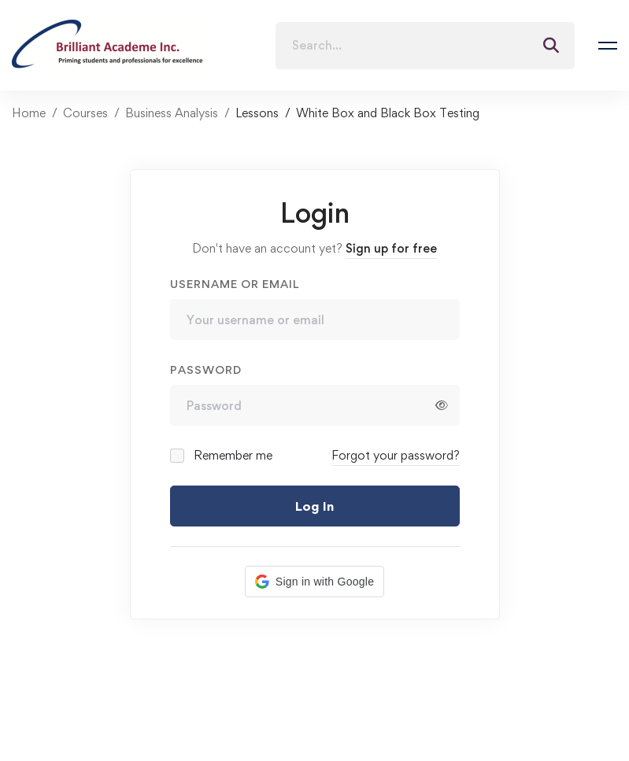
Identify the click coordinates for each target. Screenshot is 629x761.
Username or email (234, 283)
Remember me (222, 455)
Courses (85, 112)
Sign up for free (391, 248)
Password (206, 369)
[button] (314, 581)
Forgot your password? (395, 455)
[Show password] (442, 405)
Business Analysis (171, 112)
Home (29, 112)
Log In (314, 506)
